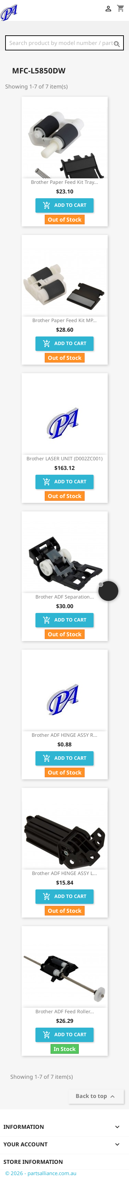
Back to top (96, 1096)
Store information (33, 1162)
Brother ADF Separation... (64, 596)
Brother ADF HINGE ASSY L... (64, 873)
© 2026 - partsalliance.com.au (40, 1173)
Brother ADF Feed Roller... (64, 1011)
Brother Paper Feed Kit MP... (64, 320)
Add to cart (64, 205)
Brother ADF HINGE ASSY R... (64, 735)
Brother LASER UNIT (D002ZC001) (64, 458)
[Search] (64, 42)
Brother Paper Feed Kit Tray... (64, 182)
